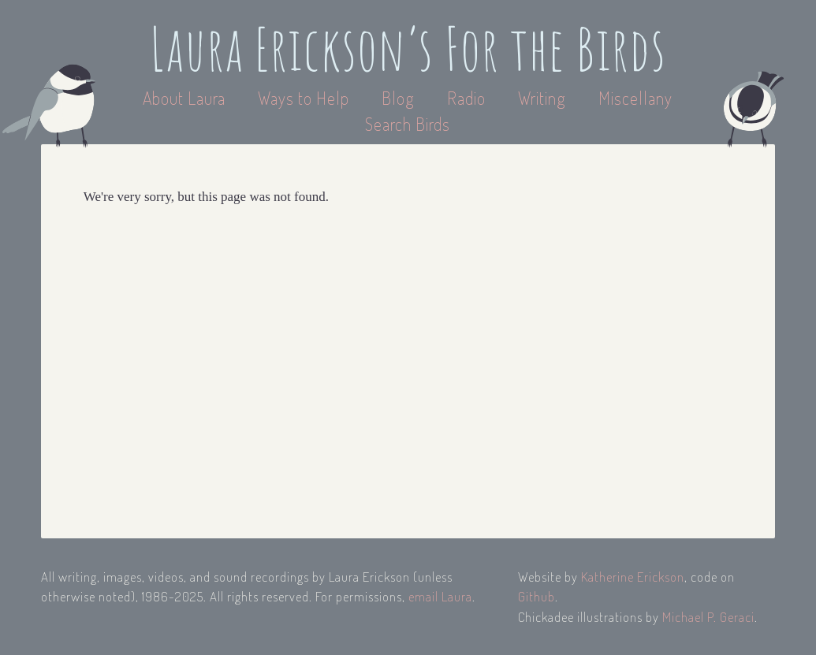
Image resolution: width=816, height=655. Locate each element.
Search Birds (407, 124)
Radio (468, 98)
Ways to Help (305, 98)
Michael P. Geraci (708, 616)
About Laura (186, 98)
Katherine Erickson (632, 576)
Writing (542, 98)
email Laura (440, 596)
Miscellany (635, 98)
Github (536, 596)
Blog (398, 98)
